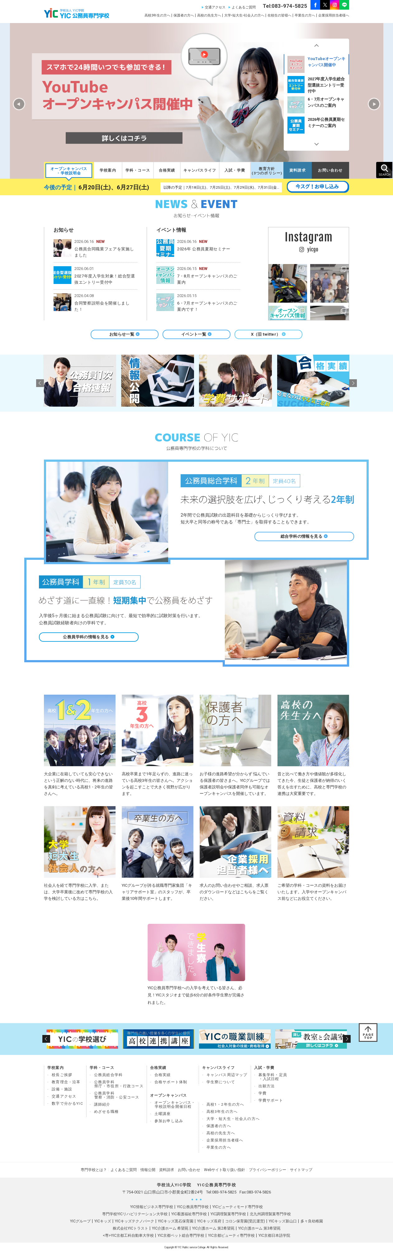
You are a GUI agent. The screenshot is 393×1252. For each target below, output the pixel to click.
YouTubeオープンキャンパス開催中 (316, 84)
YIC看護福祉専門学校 (189, 1214)
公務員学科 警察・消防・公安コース (117, 1095)
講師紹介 (102, 1104)
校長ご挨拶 (62, 1075)
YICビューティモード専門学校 (237, 1207)
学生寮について (220, 1082)
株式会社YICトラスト (130, 1228)
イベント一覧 (196, 334)
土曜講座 (162, 1114)
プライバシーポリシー (267, 1170)
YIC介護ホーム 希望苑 (170, 1228)
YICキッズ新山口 (283, 1221)
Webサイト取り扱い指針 (224, 1170)
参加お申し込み (168, 1121)
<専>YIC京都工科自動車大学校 (128, 1235)
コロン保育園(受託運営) (245, 1221)
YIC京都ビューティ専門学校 (231, 1235)
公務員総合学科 (108, 1075)
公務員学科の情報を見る (88, 637)
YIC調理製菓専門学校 (228, 1214)
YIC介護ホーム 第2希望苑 (213, 1228)
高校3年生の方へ (157, 15)
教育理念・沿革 (66, 1082)
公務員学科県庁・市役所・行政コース (119, 1084)
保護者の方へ (183, 15)
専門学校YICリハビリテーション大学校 (135, 1214)
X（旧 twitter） (268, 334)
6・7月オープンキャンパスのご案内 (315, 125)
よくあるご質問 (244, 7)
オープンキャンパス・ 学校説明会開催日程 (175, 1104)
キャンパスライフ (199, 170)
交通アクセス (215, 7)
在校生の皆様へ (279, 15)
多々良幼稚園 (312, 1221)
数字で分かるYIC (67, 1103)
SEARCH (384, 170)
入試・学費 (235, 170)
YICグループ (80, 1221)
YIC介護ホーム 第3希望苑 (259, 1228)
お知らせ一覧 (124, 334)
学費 (262, 1093)
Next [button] (316, 143)
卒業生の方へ (305, 15)
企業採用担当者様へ (333, 15)
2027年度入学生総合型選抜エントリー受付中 (316, 104)
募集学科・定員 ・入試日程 (272, 1077)
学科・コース (137, 170)
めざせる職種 (106, 1111)
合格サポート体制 (170, 1082)
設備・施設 (62, 1089)
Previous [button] (316, 46)
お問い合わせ (330, 170)
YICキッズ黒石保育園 (175, 1221)
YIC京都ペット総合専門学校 (181, 1235)
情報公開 (147, 1170)
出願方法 (266, 1086)
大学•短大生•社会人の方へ (244, 15)
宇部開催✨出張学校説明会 (316, 64)
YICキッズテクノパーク (134, 1221)
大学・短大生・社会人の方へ (233, 1119)
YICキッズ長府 (209, 1221)
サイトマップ (301, 1170)
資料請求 (297, 170)
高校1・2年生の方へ (225, 1104)
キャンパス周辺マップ (227, 1075)
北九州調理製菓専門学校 (270, 1214)
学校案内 (108, 170)
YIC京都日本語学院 (274, 1235)
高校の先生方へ (209, 15)
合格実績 (167, 170)
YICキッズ (102, 1221)
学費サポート (270, 1100)
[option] (316, 64)
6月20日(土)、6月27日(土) (113, 187)
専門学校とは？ (94, 1170)
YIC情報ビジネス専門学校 (151, 1207)
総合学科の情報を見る (304, 536)
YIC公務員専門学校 (193, 1207)
